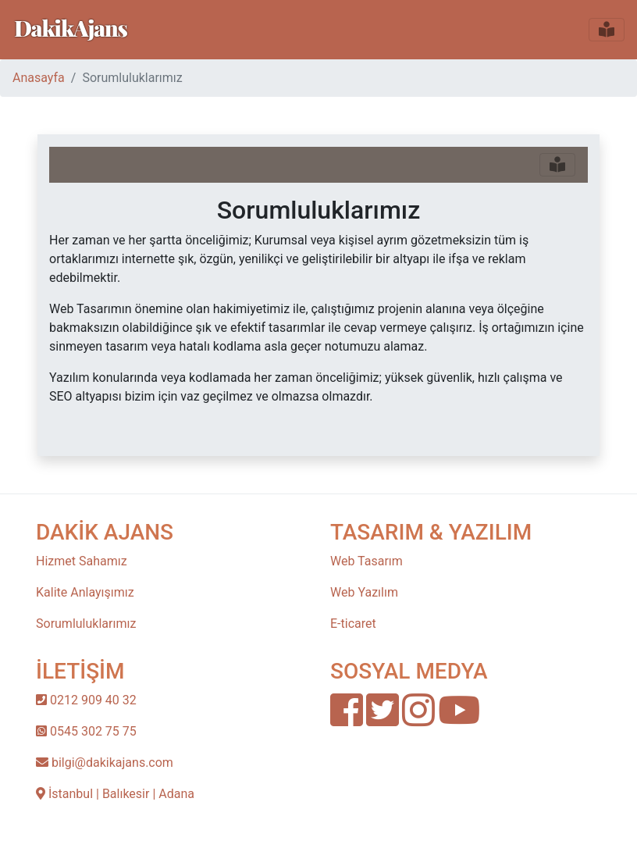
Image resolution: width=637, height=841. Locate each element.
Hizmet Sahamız (81, 561)
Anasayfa (38, 77)
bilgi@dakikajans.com (104, 762)
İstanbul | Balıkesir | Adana (115, 793)
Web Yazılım (364, 592)
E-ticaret (353, 623)
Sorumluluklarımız (86, 623)
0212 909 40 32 (86, 700)
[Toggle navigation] (607, 29)
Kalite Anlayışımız (85, 592)
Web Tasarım (366, 561)
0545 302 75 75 (86, 731)
